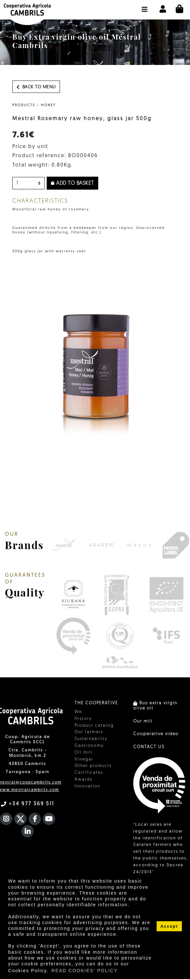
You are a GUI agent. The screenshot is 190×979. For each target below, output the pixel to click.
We (78, 712)
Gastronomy (89, 746)
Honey (48, 105)
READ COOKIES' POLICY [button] (85, 970)
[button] (144, 6)
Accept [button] (169, 926)
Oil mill (83, 752)
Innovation (88, 786)
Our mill (143, 721)
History (83, 719)
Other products (93, 766)
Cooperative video (156, 734)
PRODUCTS (23, 105)
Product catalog (94, 725)
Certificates (89, 773)
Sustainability (91, 739)
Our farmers (89, 732)
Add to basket (72, 183)
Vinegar (84, 759)
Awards (83, 779)
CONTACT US (148, 747)
